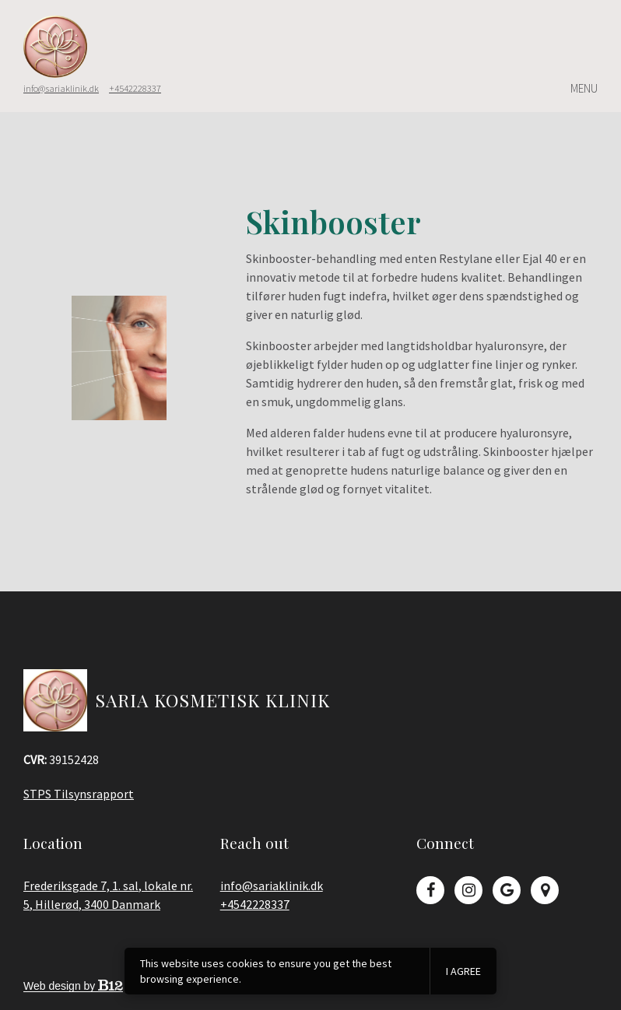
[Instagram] (468, 890)
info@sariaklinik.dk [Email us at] (61, 88)
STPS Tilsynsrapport (78, 793)
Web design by (73, 986)
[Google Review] (507, 890)
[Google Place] (545, 890)
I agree (463, 971)
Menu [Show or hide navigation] (584, 89)
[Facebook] (430, 890)
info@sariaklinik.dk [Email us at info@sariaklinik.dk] (271, 885)
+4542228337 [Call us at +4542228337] (254, 904)
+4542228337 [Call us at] (135, 88)
